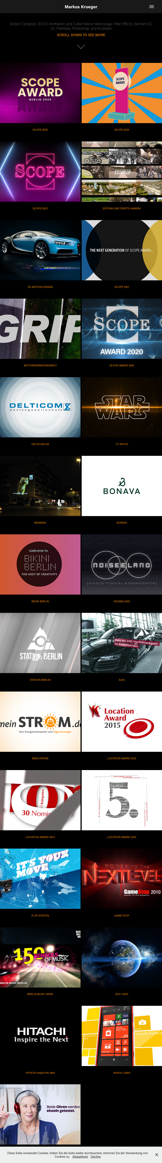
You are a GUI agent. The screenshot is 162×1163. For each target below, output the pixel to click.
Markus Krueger (81, 6)
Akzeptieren (80, 1156)
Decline (96, 1156)
